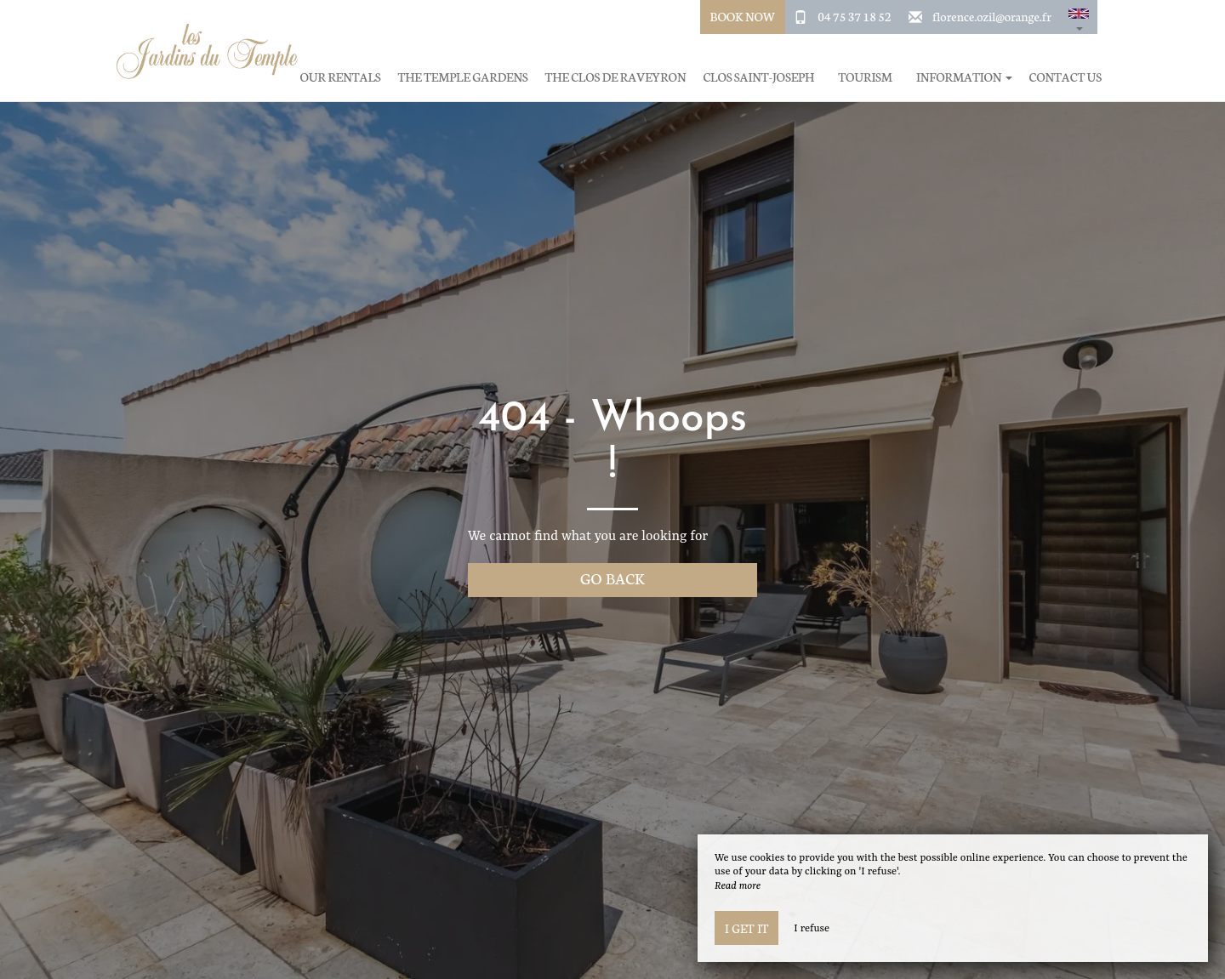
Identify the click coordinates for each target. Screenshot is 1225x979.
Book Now (743, 16)
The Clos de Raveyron (616, 77)
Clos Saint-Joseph (758, 77)
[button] (1078, 17)
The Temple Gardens (463, 77)
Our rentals (340, 77)
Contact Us (1065, 77)
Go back (612, 578)
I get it (746, 927)
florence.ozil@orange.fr (991, 16)
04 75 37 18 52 (854, 16)
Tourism (865, 77)
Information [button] (964, 77)
